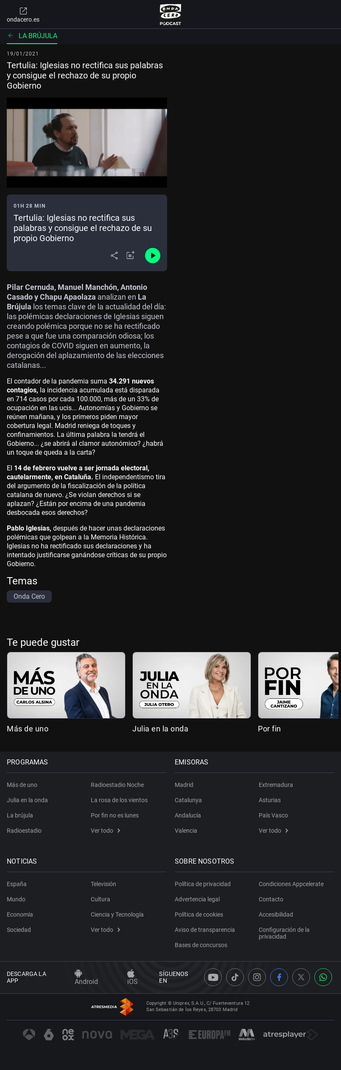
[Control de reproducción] (152, 255)
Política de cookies (199, 914)
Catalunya (188, 800)
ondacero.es (23, 14)
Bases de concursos (201, 945)
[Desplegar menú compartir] (114, 255)
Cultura (100, 899)
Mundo (16, 899)
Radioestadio (24, 830)
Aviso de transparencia (205, 929)
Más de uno (27, 728)
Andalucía (188, 815)
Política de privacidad (203, 884)
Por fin (269, 728)
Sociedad (19, 929)
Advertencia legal (197, 899)
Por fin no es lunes (115, 815)
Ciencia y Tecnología (117, 914)
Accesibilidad (276, 914)
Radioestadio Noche (117, 784)
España (17, 884)
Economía (20, 914)
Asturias (270, 800)
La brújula (32, 36)
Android (86, 978)
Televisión (103, 884)
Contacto (271, 899)
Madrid (184, 784)
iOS (132, 978)
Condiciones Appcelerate (291, 884)
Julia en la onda (160, 728)
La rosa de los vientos (119, 800)
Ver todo (105, 830)
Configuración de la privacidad (284, 933)
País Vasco (273, 815)
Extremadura (276, 784)
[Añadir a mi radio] (130, 255)
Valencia (186, 830)
